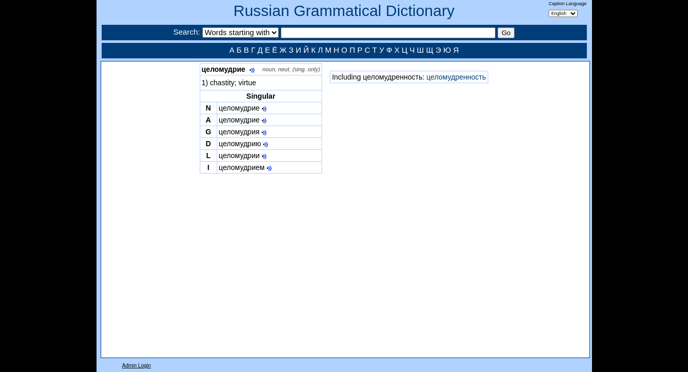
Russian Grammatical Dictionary (343, 10)
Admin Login (136, 365)
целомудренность (456, 77)
